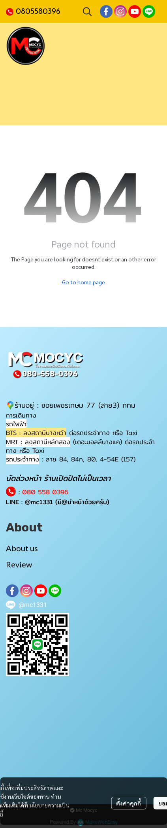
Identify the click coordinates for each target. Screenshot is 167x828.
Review (19, 564)
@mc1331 (39, 502)
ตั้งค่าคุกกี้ (128, 803)
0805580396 (38, 12)
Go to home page (83, 281)
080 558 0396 (45, 492)
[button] (87, 11)
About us (22, 548)
